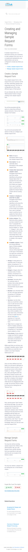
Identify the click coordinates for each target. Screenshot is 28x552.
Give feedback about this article (12, 490)
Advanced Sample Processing (13, 23)
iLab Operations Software (18, 547)
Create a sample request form (15, 66)
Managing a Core (18, 22)
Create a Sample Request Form (11, 75)
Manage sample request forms (15, 69)
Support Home (8, 22)
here (16, 316)
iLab (14, 4)
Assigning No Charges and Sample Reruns (14, 511)
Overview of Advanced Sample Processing (14, 527)
